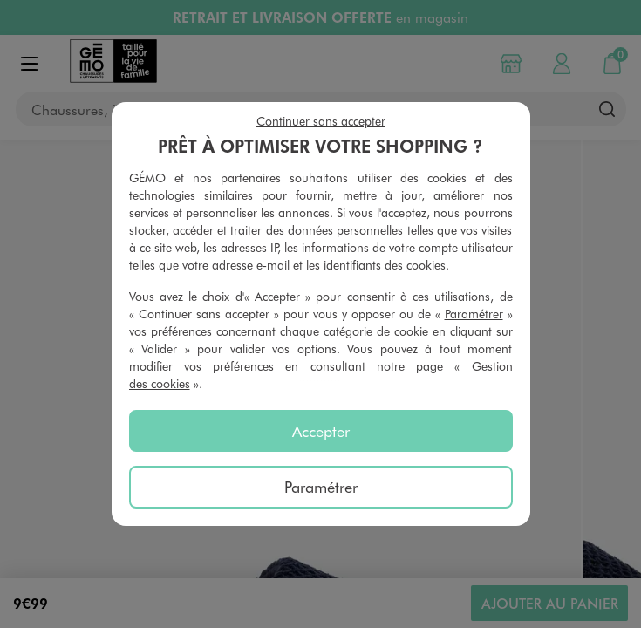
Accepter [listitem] (321, 430)
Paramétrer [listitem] (321, 486)
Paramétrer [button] (474, 313)
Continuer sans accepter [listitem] (320, 121)
